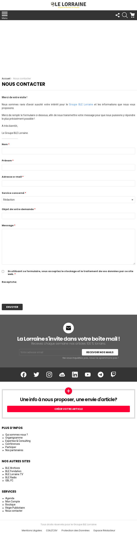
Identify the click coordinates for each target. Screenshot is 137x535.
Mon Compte (12, 501)
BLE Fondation (13, 471)
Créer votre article (68, 409)
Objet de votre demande (18, 209)
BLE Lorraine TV (14, 474)
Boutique (10, 504)
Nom (5, 144)
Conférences (12, 443)
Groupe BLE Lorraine (81, 104)
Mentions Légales (32, 530)
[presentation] (29, 292)
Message (8, 225)
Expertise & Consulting (18, 440)
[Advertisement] (68, 47)
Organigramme (14, 437)
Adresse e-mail (13, 176)
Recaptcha (9, 282)
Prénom (8, 160)
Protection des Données (76, 530)
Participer (10, 447)
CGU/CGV (51, 530)
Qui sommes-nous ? (16, 434)
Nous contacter (13, 510)
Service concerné (14, 193)
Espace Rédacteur (104, 530)
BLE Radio (11, 477)
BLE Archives (12, 468)
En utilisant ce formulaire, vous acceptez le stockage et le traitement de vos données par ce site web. (70, 273)
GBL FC (9, 480)
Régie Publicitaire (15, 507)
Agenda (9, 498)
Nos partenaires (14, 450)
